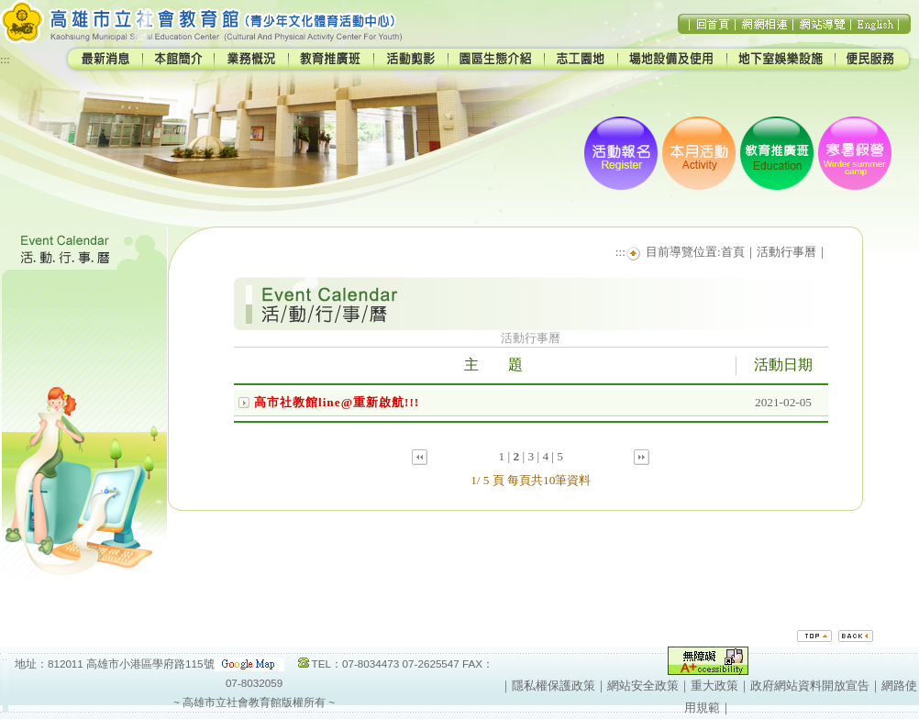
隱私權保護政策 (553, 685)
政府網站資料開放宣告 (809, 685)
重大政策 (714, 685)
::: (5, 59)
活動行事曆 (786, 252)
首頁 (733, 252)
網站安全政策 (643, 685)
